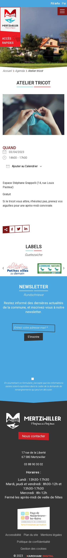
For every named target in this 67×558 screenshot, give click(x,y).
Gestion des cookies (33, 548)
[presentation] (33, 357)
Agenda (20, 71)
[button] (3, 268)
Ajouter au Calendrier (22, 166)
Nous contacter (33, 436)
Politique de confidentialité (33, 541)
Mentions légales (51, 535)
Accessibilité (13, 535)
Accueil (7, 71)
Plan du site (31, 535)
